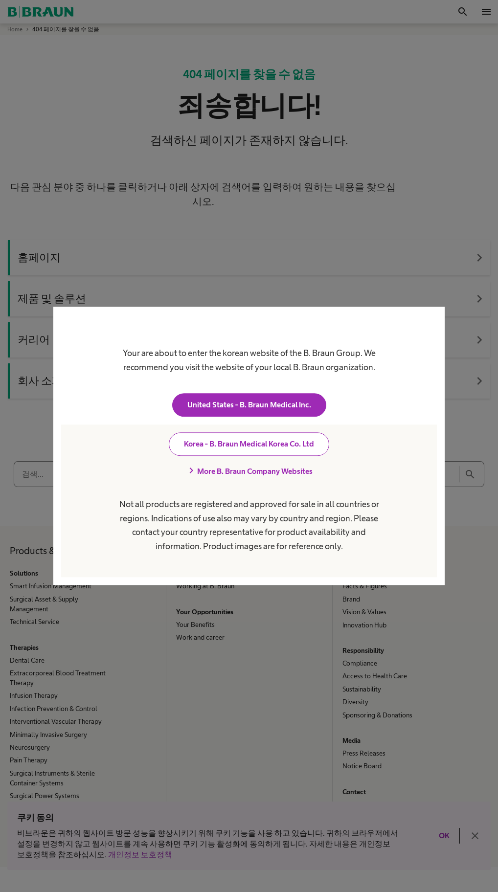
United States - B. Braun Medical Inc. (249, 405)
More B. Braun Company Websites (249, 471)
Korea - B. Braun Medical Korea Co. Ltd (249, 444)
